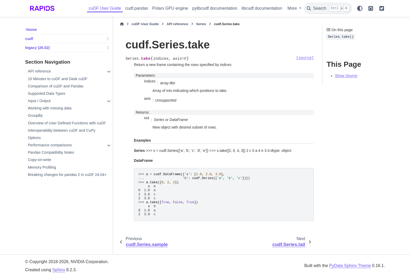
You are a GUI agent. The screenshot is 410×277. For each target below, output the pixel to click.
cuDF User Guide (105, 8)
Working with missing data (49, 108)
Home (31, 29)
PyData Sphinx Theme (350, 265)
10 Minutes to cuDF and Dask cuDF (57, 79)
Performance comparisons (50, 145)
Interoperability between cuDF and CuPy (61, 130)
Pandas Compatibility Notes (51, 152)
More (292, 8)
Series (201, 24)
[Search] (328, 8)
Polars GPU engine (170, 8)
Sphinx (58, 270)
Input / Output (39, 101)
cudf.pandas (136, 8)
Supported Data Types (46, 93)
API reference (39, 71)
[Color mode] (360, 8)
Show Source (346, 76)
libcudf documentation (262, 8)
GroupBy (35, 115)
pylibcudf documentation (214, 8)
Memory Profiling (42, 167)
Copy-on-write (39, 160)
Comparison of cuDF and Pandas (55, 86)
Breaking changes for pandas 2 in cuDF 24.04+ (67, 175)
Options (34, 138)
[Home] (122, 24)
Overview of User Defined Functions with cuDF (67, 123)
